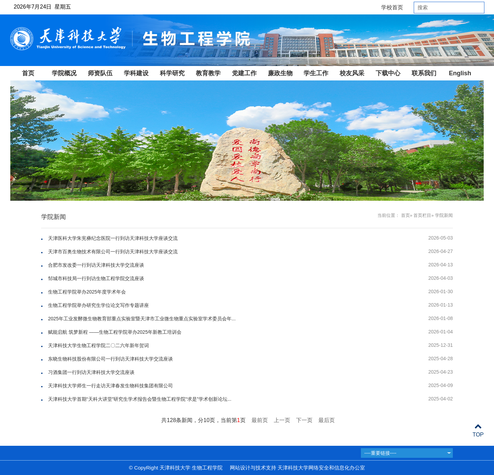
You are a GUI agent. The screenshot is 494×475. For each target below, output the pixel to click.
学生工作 (316, 73)
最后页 (326, 420)
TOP (478, 430)
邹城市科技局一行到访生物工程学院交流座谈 (96, 278)
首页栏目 (422, 215)
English (460, 73)
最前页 (259, 420)
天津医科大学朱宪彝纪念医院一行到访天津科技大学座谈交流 (113, 238)
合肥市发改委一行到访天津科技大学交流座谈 (96, 265)
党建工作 (244, 73)
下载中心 (388, 73)
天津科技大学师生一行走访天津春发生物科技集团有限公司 (110, 385)
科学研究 (172, 73)
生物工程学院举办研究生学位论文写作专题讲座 (98, 305)
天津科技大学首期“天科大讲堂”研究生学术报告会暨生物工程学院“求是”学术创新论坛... (139, 399)
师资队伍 (100, 73)
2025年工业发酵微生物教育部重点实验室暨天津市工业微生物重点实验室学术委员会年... (142, 318)
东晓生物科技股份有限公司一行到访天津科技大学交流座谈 (110, 359)
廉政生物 (280, 73)
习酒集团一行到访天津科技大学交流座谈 (91, 372)
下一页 (304, 420)
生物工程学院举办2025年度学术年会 (87, 292)
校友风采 (352, 73)
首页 (28, 73)
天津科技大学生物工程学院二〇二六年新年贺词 (98, 345)
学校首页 (392, 7)
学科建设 (136, 73)
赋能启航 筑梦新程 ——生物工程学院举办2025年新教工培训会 (114, 332)
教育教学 (208, 73)
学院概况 (64, 73)
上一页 (282, 420)
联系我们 (424, 73)
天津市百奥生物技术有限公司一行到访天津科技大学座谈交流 (113, 251)
